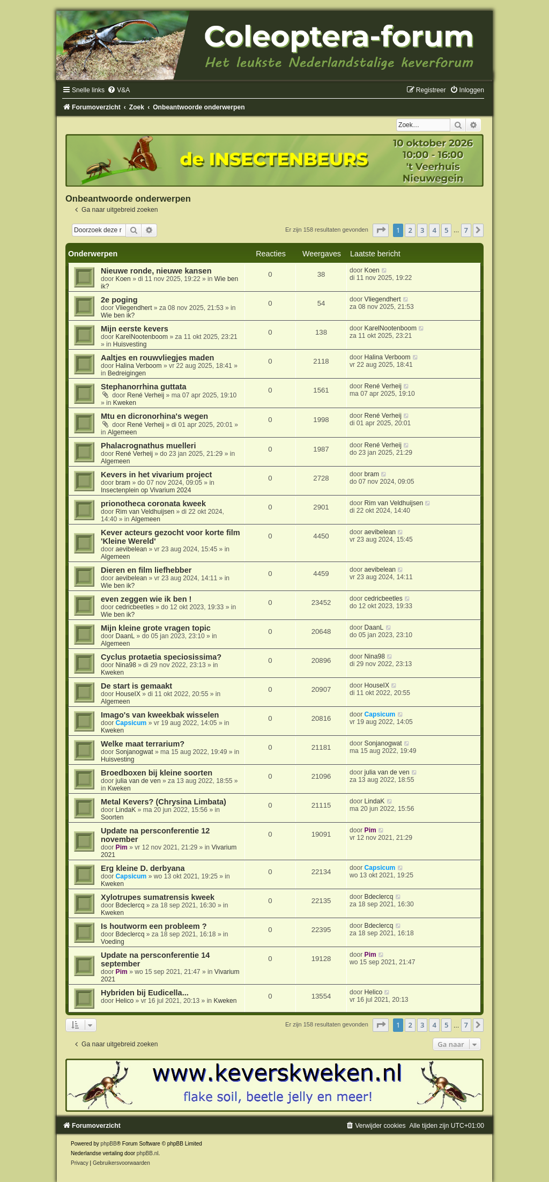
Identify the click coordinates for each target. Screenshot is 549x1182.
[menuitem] (118, 90)
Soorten (112, 817)
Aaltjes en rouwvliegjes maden (157, 357)
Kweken (124, 403)
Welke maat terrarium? (142, 744)
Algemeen (122, 432)
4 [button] (434, 230)
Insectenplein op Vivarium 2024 (146, 490)
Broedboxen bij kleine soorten (156, 773)
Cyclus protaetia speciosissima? (161, 657)
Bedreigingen (127, 373)
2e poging (119, 300)
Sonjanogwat (134, 752)
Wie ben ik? (118, 315)
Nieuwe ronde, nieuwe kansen (156, 271)
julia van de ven (138, 781)
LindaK (126, 810)
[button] (381, 230)
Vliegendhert (134, 308)
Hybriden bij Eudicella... (145, 992)
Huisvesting (130, 344)
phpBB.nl (148, 1153)
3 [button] (422, 230)
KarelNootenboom (142, 337)
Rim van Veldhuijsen (145, 511)
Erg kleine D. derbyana (143, 868)
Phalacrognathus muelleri (148, 445)
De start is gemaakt (136, 686)
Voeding (112, 941)
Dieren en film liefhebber (146, 570)
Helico (125, 1000)
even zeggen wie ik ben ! (146, 599)
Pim (122, 847)
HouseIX (128, 694)
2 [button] (410, 230)
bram (123, 482)
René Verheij (145, 395)
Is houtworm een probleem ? (154, 926)
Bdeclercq (130, 905)
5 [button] (446, 230)
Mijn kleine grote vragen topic (156, 628)
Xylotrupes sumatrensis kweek (157, 897)
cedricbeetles (135, 607)
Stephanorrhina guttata (144, 386)
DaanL (125, 636)
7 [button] (466, 230)
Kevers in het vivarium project (156, 474)
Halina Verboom (139, 366)
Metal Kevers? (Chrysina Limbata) (163, 801)
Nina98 (126, 665)
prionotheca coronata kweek (153, 503)
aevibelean (131, 549)
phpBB (109, 1144)
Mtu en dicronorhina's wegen (154, 416)
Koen (123, 279)
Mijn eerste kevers (134, 328)
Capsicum (131, 723)
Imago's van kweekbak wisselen (160, 715)
